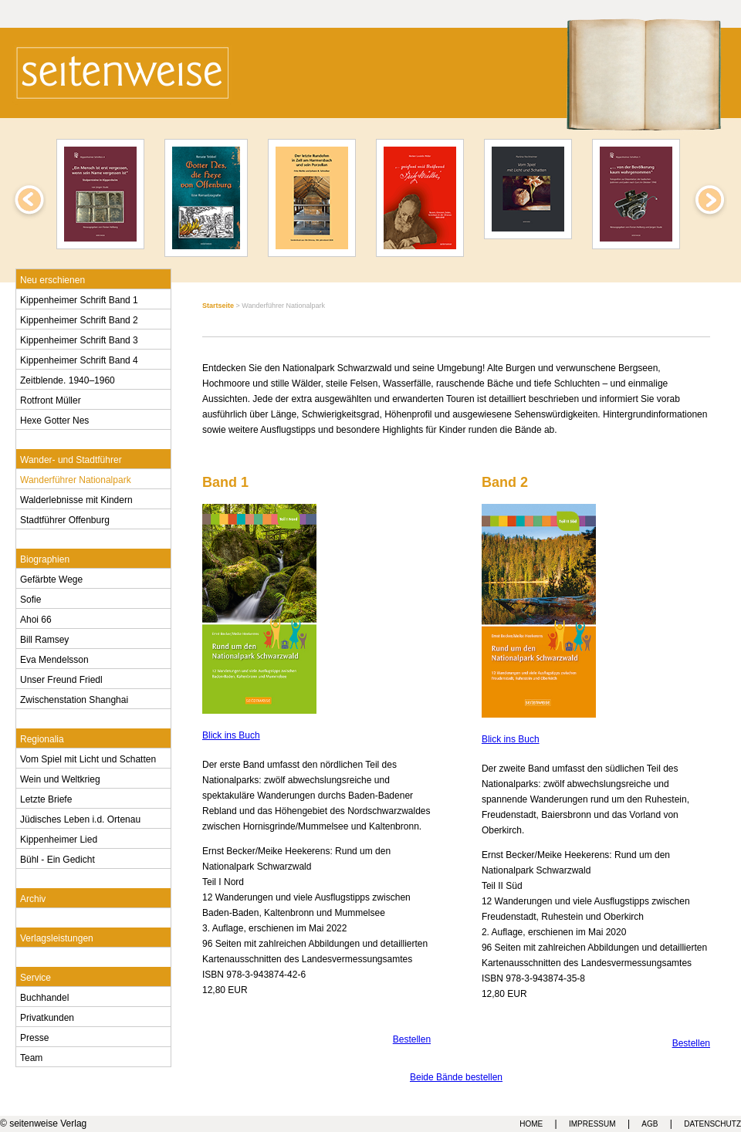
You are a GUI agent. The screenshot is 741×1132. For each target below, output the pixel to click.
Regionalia (42, 738)
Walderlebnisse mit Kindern (76, 498)
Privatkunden (47, 1016)
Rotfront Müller (50, 399)
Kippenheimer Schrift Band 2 (79, 319)
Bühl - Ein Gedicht (57, 858)
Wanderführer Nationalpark (75, 478)
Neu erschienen (52, 278)
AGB (649, 1124)
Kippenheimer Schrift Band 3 (79, 339)
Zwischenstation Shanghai (74, 698)
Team (31, 1056)
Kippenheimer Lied (58, 838)
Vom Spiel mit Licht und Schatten (88, 758)
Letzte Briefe (46, 798)
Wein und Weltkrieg (60, 778)
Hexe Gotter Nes (54, 419)
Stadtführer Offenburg (65, 518)
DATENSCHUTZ (712, 1124)
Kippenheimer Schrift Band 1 (79, 298)
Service (35, 976)
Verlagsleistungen (56, 937)
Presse (34, 1036)
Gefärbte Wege (51, 578)
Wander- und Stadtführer (71, 458)
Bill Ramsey (44, 638)
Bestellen (412, 1039)
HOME (531, 1124)
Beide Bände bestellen (456, 1077)
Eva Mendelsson (54, 658)
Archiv (33, 897)
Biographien (44, 558)
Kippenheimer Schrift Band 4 (79, 359)
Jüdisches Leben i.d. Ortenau (80, 818)
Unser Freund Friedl (61, 678)
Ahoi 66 (36, 618)
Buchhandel (44, 996)
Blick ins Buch (231, 735)
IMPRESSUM (592, 1124)
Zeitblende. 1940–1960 (67, 379)
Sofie (30, 598)
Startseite (218, 305)
